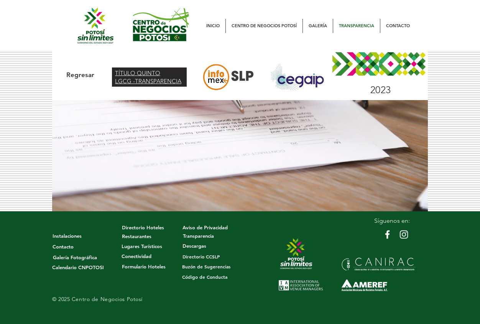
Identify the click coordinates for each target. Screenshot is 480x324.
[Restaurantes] (136, 236)
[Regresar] (80, 75)
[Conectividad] (136, 256)
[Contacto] (63, 246)
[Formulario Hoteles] (143, 266)
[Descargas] (194, 246)
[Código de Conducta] (205, 277)
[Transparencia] (198, 236)
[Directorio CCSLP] (201, 256)
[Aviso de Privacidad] (205, 227)
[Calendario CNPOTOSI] (78, 267)
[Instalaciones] (67, 236)
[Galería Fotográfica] (74, 257)
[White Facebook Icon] (387, 234)
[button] (264, 26)
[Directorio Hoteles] (142, 227)
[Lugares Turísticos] (142, 246)
